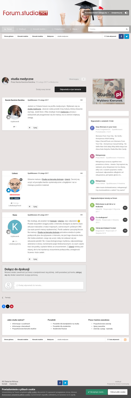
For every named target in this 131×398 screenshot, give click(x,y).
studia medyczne (34, 109)
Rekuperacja (100, 155)
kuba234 (99, 209)
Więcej (75, 29)
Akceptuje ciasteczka (95, 392)
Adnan (102, 183)
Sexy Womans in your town (106, 127)
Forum (9, 29)
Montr (102, 158)
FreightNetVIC (105, 129)
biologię (53, 221)
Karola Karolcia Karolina (25, 82)
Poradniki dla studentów (62, 326)
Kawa (15, 215)
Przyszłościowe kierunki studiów (24, 329)
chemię (61, 221)
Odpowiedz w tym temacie (70, 89)
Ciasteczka (13, 384)
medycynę (65, 112)
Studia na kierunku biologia (52, 179)
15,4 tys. (15, 203)
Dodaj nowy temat (43, 89)
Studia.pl (22, 29)
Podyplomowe (59, 29)
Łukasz (15, 173)
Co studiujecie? (102, 217)
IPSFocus (15, 381)
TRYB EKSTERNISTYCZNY (106, 228)
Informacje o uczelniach (21, 324)
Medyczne (54, 82)
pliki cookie (32, 392)
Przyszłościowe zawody (102, 324)
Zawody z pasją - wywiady (103, 329)
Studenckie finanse (60, 329)
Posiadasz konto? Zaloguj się (97, 12)
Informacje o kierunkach (21, 326)
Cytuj (35, 128)
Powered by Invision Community (118, 384)
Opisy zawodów (99, 326)
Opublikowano (38, 100)
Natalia (98, 220)
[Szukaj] (100, 29)
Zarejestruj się (116, 13)
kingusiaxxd (100, 231)
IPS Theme (5, 381)
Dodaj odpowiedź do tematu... (29, 285)
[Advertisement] (65, 58)
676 (14, 241)
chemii (67, 179)
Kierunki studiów (39, 29)
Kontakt (4, 384)
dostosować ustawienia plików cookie (16, 395)
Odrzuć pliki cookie (118, 392)
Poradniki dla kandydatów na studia (66, 324)
